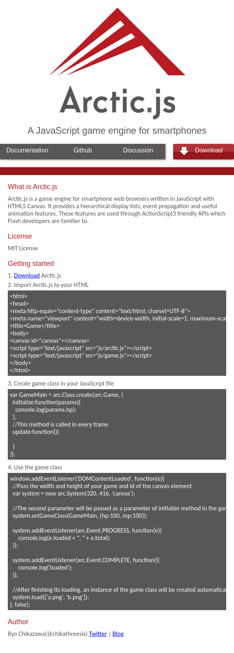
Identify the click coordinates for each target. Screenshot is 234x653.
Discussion (138, 150)
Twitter (98, 633)
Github (82, 150)
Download (209, 150)
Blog (118, 633)
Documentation (27, 150)
